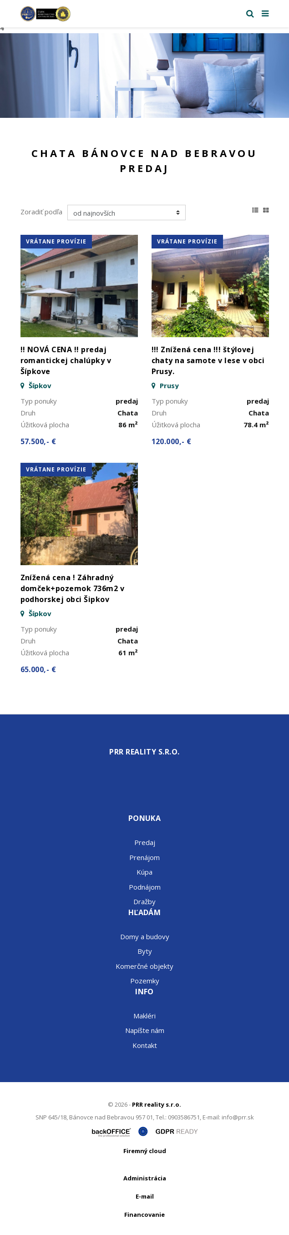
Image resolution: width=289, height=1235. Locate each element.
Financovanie (144, 1214)
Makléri (144, 1015)
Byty (144, 951)
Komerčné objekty (144, 966)
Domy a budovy (144, 936)
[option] (144, 75)
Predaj (144, 842)
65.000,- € (38, 669)
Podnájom (145, 886)
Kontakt (144, 1045)
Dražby (144, 901)
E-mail (145, 1196)
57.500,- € (38, 441)
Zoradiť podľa (41, 211)
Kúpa (144, 871)
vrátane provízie (56, 241)
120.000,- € (172, 441)
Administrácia (144, 1178)
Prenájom (144, 857)
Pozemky (144, 980)
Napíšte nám (144, 1030)
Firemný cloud (144, 1151)
